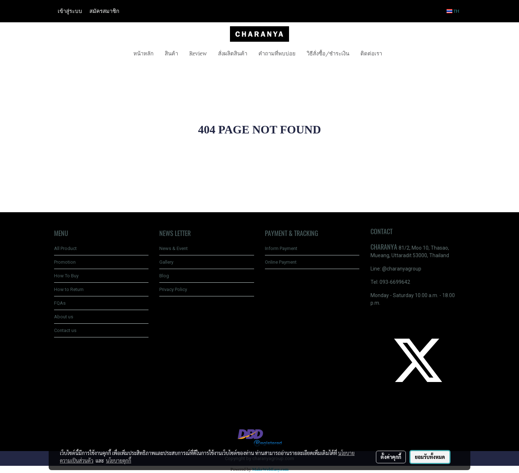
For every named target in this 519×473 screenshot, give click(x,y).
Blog (164, 275)
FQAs (60, 303)
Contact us (65, 330)
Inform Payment (281, 248)
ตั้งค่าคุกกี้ (391, 457)
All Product (65, 248)
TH (453, 11)
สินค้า (171, 53)
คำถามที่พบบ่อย (277, 53)
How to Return (69, 289)
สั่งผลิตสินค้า (232, 53)
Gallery (166, 262)
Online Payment (281, 262)
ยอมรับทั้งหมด (430, 457)
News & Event (173, 248)
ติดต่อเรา (371, 53)
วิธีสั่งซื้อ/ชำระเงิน (328, 53)
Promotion (65, 262)
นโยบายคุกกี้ (118, 460)
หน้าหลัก (143, 53)
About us (63, 316)
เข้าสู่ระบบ (70, 11)
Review (198, 53)
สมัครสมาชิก (104, 11)
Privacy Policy (173, 289)
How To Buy (66, 275)
